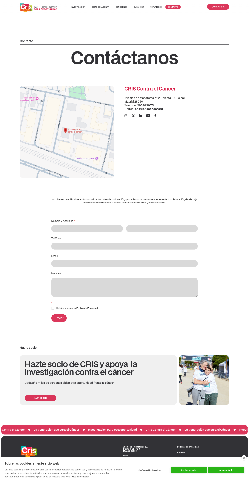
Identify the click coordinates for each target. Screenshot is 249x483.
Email (55, 256)
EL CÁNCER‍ (139, 7)
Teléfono (56, 238)
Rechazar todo (188, 470)
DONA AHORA (218, 7)
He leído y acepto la (77, 308)
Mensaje (56, 273)
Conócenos (121, 7)
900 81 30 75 (145, 105)
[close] (244, 458)
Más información (80, 476)
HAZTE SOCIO (40, 398)
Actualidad (156, 7)
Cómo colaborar (100, 7)
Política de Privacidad (87, 308)
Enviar (59, 318)
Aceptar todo (226, 470)
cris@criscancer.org (149, 109)
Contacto (173, 7)
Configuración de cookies (149, 470)
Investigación (78, 7)
